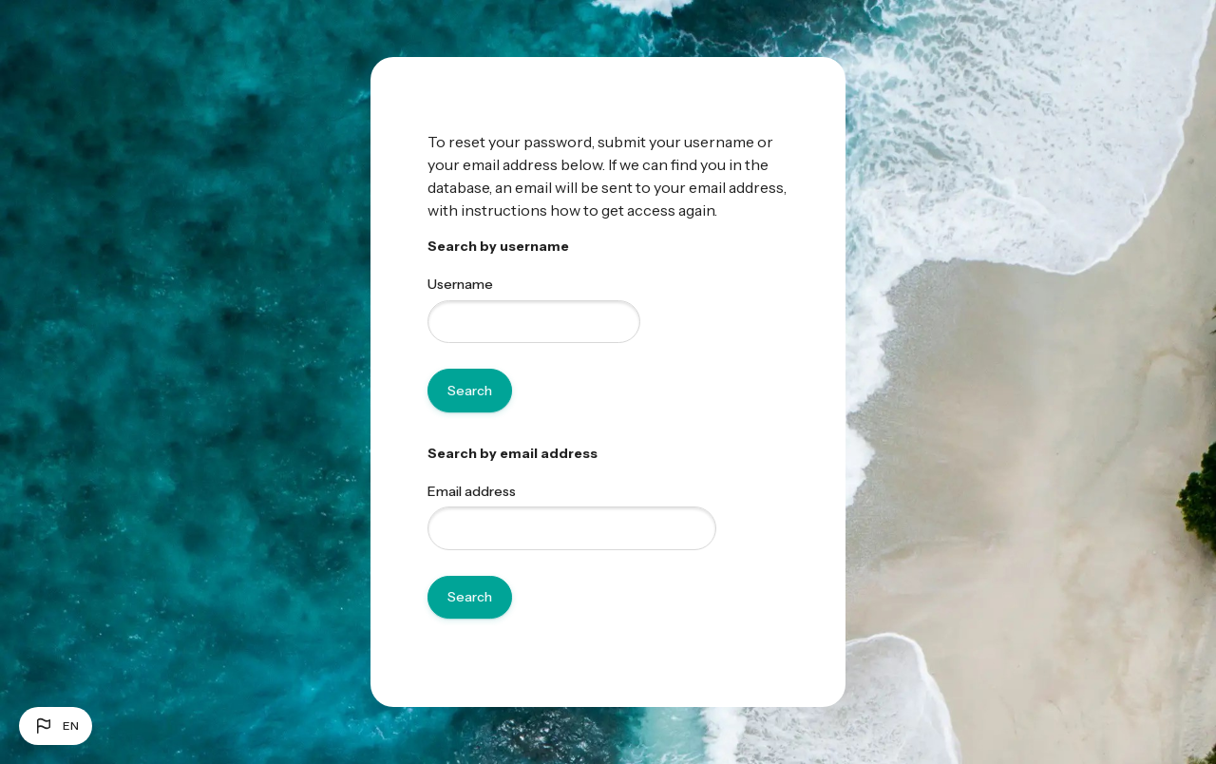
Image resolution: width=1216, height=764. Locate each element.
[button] (55, 726)
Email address (472, 491)
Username (460, 284)
